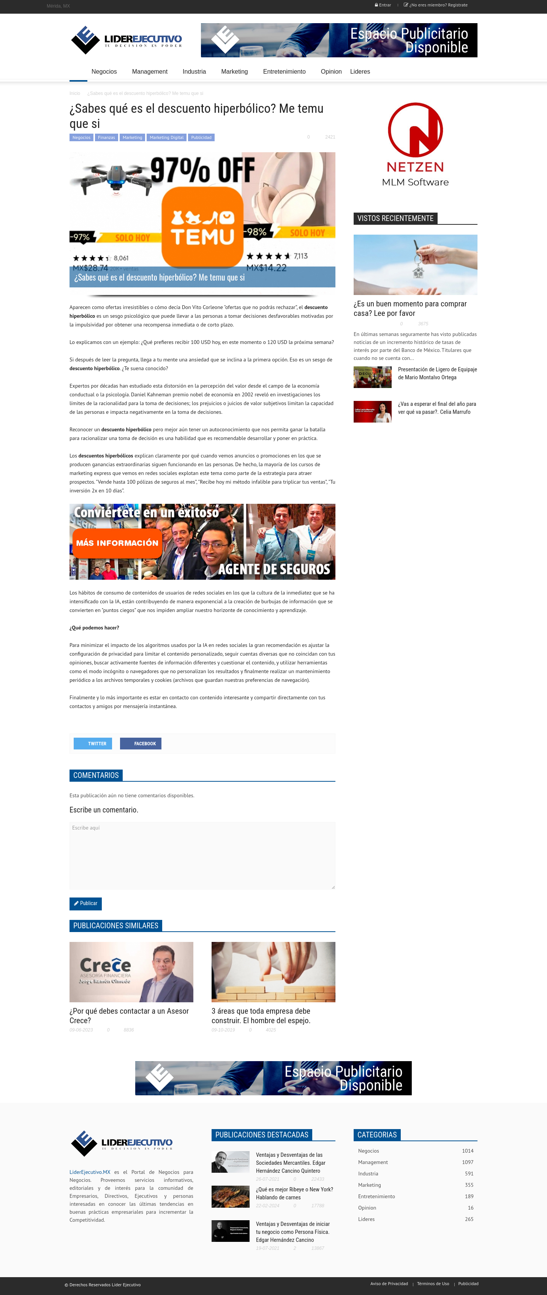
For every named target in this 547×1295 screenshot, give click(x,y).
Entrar (383, 5)
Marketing (235, 75)
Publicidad (201, 137)
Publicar (88, 903)
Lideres (361, 75)
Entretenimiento (285, 75)
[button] (469, 71)
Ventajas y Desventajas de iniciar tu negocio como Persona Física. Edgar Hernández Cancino (293, 1232)
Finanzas (106, 137)
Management (151, 75)
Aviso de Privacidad (389, 1283)
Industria (195, 75)
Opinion (331, 71)
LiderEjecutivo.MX (90, 1172)
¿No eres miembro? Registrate (436, 5)
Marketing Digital (166, 137)
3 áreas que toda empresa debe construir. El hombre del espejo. (261, 1015)
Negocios (105, 75)
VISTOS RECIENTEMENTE (395, 218)
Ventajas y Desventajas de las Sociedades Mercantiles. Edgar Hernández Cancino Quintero (291, 1162)
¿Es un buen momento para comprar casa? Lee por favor (410, 308)
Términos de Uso (433, 1283)
